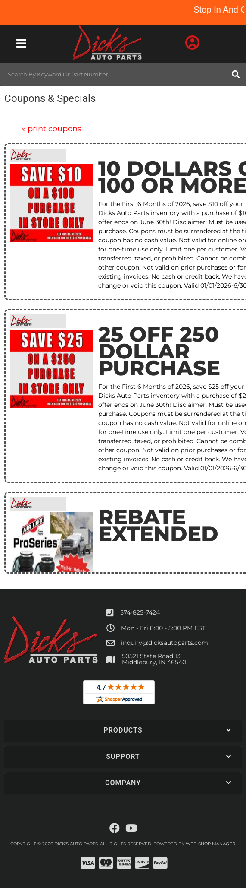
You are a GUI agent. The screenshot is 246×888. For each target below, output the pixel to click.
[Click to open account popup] (192, 43)
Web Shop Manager (210, 844)
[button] (123, 74)
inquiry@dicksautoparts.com (164, 643)
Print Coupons (51, 128)
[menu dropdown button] (21, 43)
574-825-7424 (140, 612)
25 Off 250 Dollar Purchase (159, 351)
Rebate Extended (158, 525)
